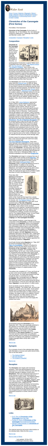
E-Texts (11, 17)
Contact (16, 17)
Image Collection (14, 14)
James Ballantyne (24, 102)
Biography (28, 13)
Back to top (12, 342)
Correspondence (13, 16)
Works (33, 13)
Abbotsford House (27, 90)
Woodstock (12, 119)
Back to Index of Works (15, 436)
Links (33, 16)
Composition (12, 37)
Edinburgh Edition (25, 162)
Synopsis (19, 37)
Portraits (34, 14)
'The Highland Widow (33, 64)
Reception (26, 37)
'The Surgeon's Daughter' (16, 67)
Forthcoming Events (25, 16)
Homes (33, 89)
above (31, 431)
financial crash (22, 83)
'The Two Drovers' (16, 66)
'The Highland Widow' (24, 200)
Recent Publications (25, 14)
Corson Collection (18, 13)
